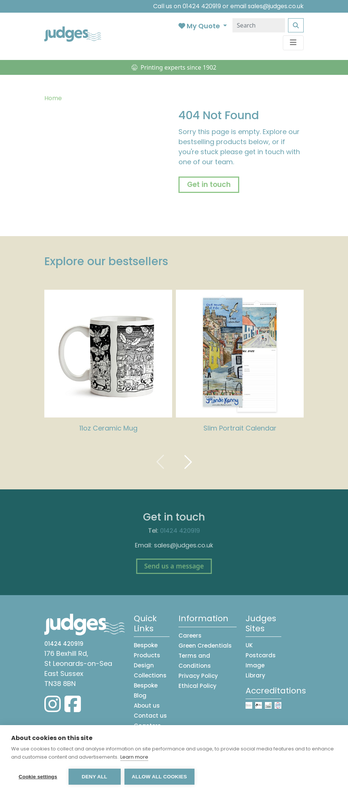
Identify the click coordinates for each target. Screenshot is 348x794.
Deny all (94, 776)
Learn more (134, 756)
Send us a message (174, 562)
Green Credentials (205, 646)
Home (53, 98)
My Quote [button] (199, 26)
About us (147, 705)
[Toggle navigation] (293, 42)
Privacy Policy (198, 676)
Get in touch (209, 185)
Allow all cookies (159, 776)
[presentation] (160, 462)
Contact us (150, 716)
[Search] (258, 25)
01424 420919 (202, 6)
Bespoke (146, 685)
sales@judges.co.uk (276, 6)
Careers (190, 635)
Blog (140, 695)
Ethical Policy (197, 686)
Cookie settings (38, 776)
